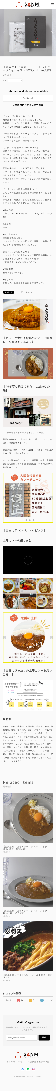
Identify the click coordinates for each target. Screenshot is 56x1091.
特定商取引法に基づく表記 (38, 1062)
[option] (28, 32)
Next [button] (51, 32)
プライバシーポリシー (16, 1062)
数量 (5, 80)
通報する (29, 292)
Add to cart (28, 98)
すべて (8, 1000)
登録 (44, 1037)
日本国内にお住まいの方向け (28, 105)
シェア (19, 292)
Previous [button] (4, 32)
